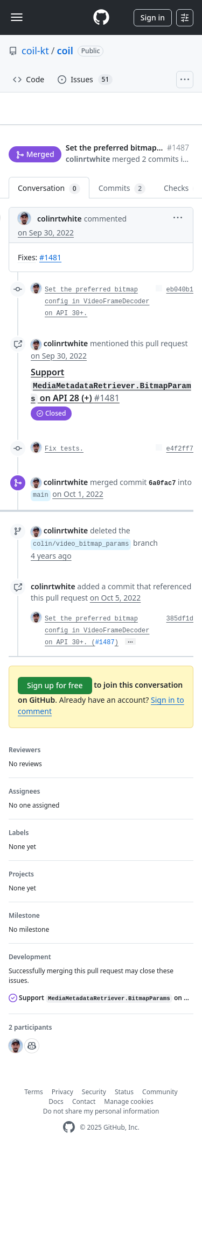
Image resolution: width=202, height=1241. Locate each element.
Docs (56, 1187)
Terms (33, 1177)
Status (124, 1177)
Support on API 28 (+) (111, 470)
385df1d (179, 704)
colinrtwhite (31, 229)
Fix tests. (64, 534)
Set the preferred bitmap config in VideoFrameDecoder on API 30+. (97, 387)
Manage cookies (128, 1187)
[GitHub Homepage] (68, 1212)
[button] (117, 242)
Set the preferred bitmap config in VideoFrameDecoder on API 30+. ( (97, 716)
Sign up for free (55, 771)
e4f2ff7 (179, 534)
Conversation (49, 274)
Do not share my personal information (101, 1196)
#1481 (50, 343)
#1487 (105, 728)
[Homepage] (101, 17)
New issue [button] (33, 186)
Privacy (62, 1177)
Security (94, 1177)
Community (160, 1177)
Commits (122, 274)
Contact (83, 1187)
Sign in (153, 17)
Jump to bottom (86, 187)
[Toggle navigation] (17, 17)
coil (65, 50)
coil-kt (35, 50)
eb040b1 (179, 376)
